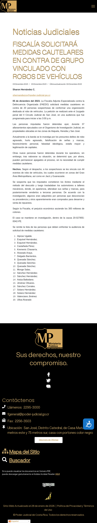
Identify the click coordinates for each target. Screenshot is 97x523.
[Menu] (93, 6)
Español (14, 521)
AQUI (57, 474)
